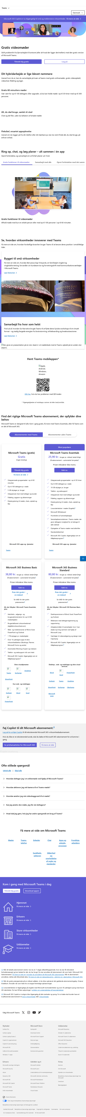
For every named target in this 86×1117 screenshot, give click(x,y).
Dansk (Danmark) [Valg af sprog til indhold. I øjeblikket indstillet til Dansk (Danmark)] (11, 1097)
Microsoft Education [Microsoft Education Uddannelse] (63, 1029)
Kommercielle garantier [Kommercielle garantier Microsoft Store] (37, 1051)
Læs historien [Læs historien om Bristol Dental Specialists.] (9, 273)
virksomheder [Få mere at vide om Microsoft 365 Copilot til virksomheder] (44, 997)
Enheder (36, 840)
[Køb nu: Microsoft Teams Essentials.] (64, 470)
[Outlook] (9, 690)
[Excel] (27, 690)
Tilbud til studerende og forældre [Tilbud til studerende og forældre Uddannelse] (67, 1051)
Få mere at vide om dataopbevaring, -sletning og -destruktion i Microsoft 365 (55, 977)
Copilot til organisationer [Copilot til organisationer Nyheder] (10, 1040)
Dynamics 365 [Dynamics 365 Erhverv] (6, 1076)
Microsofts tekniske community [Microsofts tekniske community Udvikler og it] (39, 1076)
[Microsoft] (42, 1)
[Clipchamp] (70, 686)
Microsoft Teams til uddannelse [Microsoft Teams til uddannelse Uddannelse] (67, 1036)
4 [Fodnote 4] (63, 538)
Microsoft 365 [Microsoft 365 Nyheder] (6, 1047)
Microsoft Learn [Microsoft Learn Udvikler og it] (35, 1069)
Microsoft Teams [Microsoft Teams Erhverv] (7, 1087)
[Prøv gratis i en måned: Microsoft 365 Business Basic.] (20, 593)
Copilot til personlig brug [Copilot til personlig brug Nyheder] (9, 1044)
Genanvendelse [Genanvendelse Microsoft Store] (35, 1047)
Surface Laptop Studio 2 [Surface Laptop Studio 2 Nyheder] (9, 1036)
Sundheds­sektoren (37, 854)
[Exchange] (18, 670)
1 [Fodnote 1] (78, 460)
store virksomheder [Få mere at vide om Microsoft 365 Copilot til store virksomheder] (29, 997)
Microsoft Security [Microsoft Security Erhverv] (8, 1069)
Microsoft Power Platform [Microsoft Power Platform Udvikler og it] (37, 1083)
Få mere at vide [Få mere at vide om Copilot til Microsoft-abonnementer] (48, 745)
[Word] (18, 690)
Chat (49, 840)
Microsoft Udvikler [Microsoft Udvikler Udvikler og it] (36, 1065)
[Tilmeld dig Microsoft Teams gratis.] (21, 470)
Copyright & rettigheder (43, 1109)
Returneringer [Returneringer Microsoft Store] (34, 1040)
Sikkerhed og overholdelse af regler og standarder (51, 858)
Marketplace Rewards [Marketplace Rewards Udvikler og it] (37, 1087)
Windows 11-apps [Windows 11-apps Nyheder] (7, 1054)
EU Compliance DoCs (9, 1113)
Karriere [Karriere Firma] (60, 1065)
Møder (11, 840)
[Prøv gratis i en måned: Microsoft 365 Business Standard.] (63, 593)
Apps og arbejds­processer (63, 843)
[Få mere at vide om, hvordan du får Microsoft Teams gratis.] (21, 474)
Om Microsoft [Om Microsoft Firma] (62, 1069)
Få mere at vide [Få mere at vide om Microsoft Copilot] (72, 18)
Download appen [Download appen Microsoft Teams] (32, 891)
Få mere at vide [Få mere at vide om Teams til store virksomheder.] (23, 934)
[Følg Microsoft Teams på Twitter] (23, 1012)
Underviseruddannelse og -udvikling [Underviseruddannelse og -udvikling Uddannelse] (68, 1047)
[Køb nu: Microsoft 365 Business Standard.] (64, 587)
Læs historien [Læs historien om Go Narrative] (9, 336)
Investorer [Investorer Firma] (61, 1081)
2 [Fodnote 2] (24, 602)
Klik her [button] (28, 394)
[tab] (16, 162)
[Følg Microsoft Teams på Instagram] (29, 1012)
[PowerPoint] (9, 699)
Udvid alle (7, 770)
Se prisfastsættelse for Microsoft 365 (19, 745)
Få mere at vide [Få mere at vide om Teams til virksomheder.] (23, 920)
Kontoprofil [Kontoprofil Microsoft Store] (34, 1029)
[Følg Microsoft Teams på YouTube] (34, 1012)
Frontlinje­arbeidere (75, 841)
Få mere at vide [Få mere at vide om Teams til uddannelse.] (23, 948)
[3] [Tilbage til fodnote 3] (2, 988)
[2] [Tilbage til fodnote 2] (2, 981)
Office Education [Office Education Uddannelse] (62, 1044)
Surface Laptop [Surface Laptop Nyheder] (7, 1033)
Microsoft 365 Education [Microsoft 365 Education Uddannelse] (65, 1040)
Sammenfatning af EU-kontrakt (25, 1113)
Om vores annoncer (65, 1109)
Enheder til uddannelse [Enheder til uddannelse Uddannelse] (64, 1033)
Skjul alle (18, 770)
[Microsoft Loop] (52, 693)
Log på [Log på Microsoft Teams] (64, 61)
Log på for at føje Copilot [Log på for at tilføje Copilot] (12, 732)
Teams (4, 8)
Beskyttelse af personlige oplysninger (25, 1109)
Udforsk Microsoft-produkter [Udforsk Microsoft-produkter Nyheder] (10, 1051)
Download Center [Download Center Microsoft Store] (35, 1033)
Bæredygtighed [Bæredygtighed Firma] (62, 1085)
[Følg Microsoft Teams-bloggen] (39, 1012)
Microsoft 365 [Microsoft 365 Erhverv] (6, 1079)
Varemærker (54, 1109)
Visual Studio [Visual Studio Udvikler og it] (34, 1090)
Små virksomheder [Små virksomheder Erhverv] (8, 1090)
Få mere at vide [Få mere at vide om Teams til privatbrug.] (23, 906)
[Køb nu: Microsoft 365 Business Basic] (21, 587)
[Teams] (8, 549)
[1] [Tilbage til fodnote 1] (2, 970)
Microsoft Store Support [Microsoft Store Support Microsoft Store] (37, 1036)
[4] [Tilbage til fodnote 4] (2, 994)
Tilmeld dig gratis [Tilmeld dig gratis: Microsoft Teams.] (21, 61)
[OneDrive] (28, 669)
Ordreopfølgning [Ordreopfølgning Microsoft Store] (35, 1044)
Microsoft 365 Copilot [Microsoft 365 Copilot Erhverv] (9, 1083)
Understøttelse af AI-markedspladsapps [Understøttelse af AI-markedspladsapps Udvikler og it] (41, 1072)
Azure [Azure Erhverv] (4, 1072)
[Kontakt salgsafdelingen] (83, 559)
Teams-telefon (24, 841)
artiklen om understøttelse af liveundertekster (48, 990)
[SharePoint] (9, 678)
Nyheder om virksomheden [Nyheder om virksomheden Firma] (65, 1072)
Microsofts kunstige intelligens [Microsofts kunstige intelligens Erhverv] (11, 1065)
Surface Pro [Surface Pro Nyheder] (6, 1029)
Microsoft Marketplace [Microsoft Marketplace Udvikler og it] (37, 1079)
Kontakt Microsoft (8, 1109)
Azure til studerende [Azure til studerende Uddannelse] (63, 1054)
